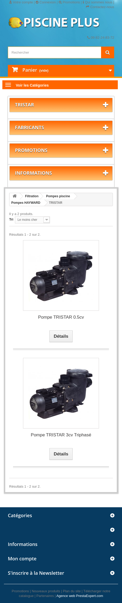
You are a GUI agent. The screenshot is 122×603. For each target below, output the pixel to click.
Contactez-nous (100, 7)
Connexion (46, 2)
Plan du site (72, 591)
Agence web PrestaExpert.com (79, 596)
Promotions (69, 2)
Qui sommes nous (97, 2)
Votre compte (21, 2)
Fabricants (29, 127)
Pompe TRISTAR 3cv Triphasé (61, 434)
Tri (11, 219)
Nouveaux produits (46, 591)
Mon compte (22, 558)
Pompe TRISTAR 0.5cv (61, 317)
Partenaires (45, 596)
